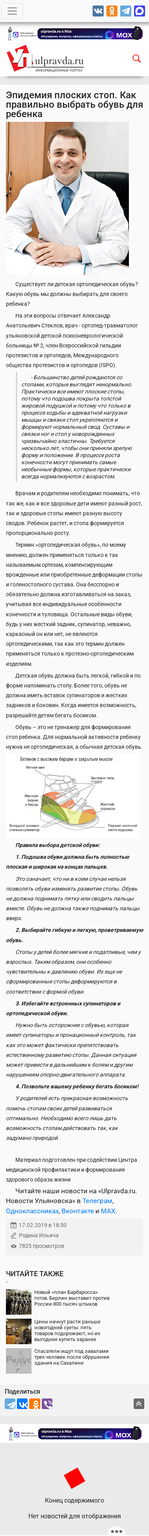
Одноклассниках (32, 1211)
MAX (108, 1211)
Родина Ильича (39, 1235)
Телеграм (97, 1201)
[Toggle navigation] (12, 11)
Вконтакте (77, 1211)
